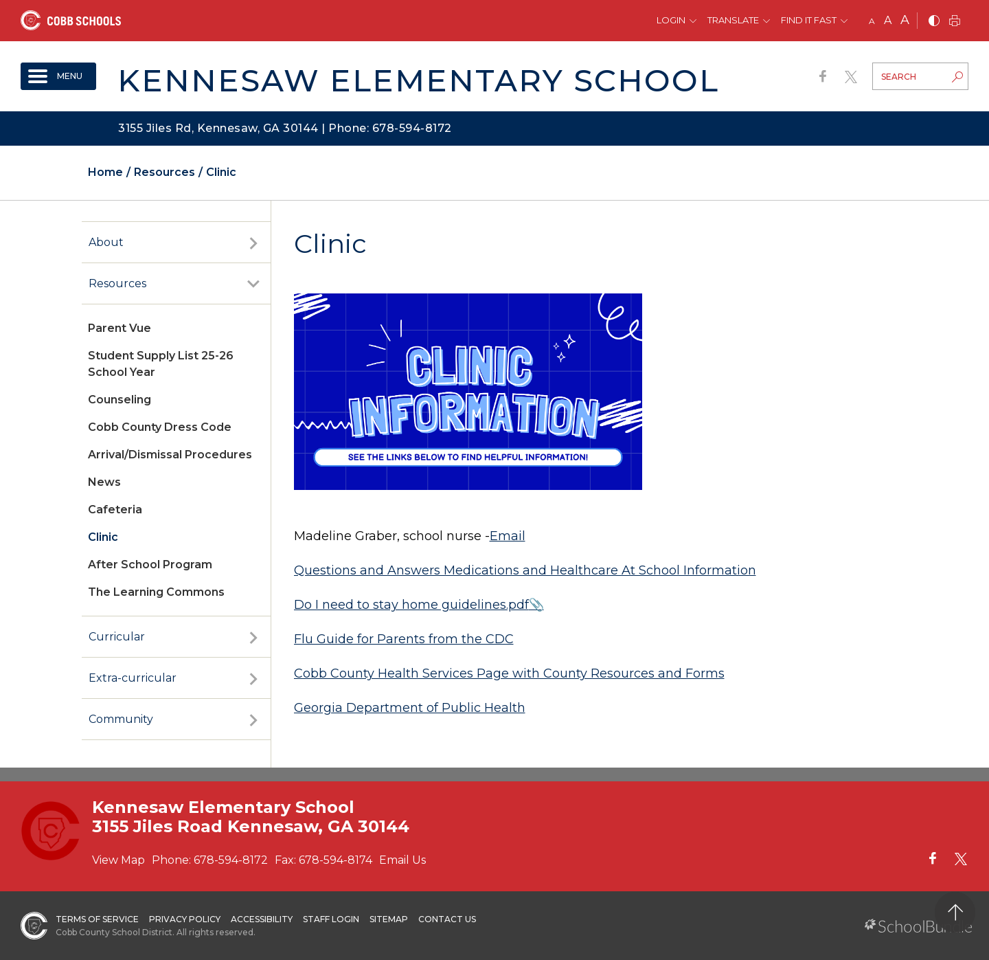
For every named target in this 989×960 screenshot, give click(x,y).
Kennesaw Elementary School (418, 80)
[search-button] (957, 78)
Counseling (119, 399)
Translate (733, 19)
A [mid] (887, 20)
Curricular (117, 636)
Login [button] (671, 19)
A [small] (872, 21)
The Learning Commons (156, 592)
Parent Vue (119, 328)
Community (121, 719)
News (104, 482)
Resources (117, 283)
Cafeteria (115, 509)
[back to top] (955, 912)
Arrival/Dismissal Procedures (170, 454)
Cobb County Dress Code (159, 427)
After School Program (150, 564)
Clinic (103, 537)
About (106, 242)
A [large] (904, 19)
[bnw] (934, 21)
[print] (954, 21)
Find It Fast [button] (809, 19)
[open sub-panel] (253, 242)
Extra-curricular (133, 677)
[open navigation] (58, 76)
